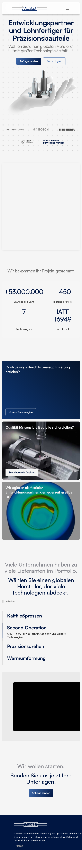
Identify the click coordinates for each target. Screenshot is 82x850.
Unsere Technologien (21, 412)
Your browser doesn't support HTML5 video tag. (41, 206)
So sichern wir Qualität (22, 472)
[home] (31, 8)
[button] (67, 8)
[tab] (33, 617)
